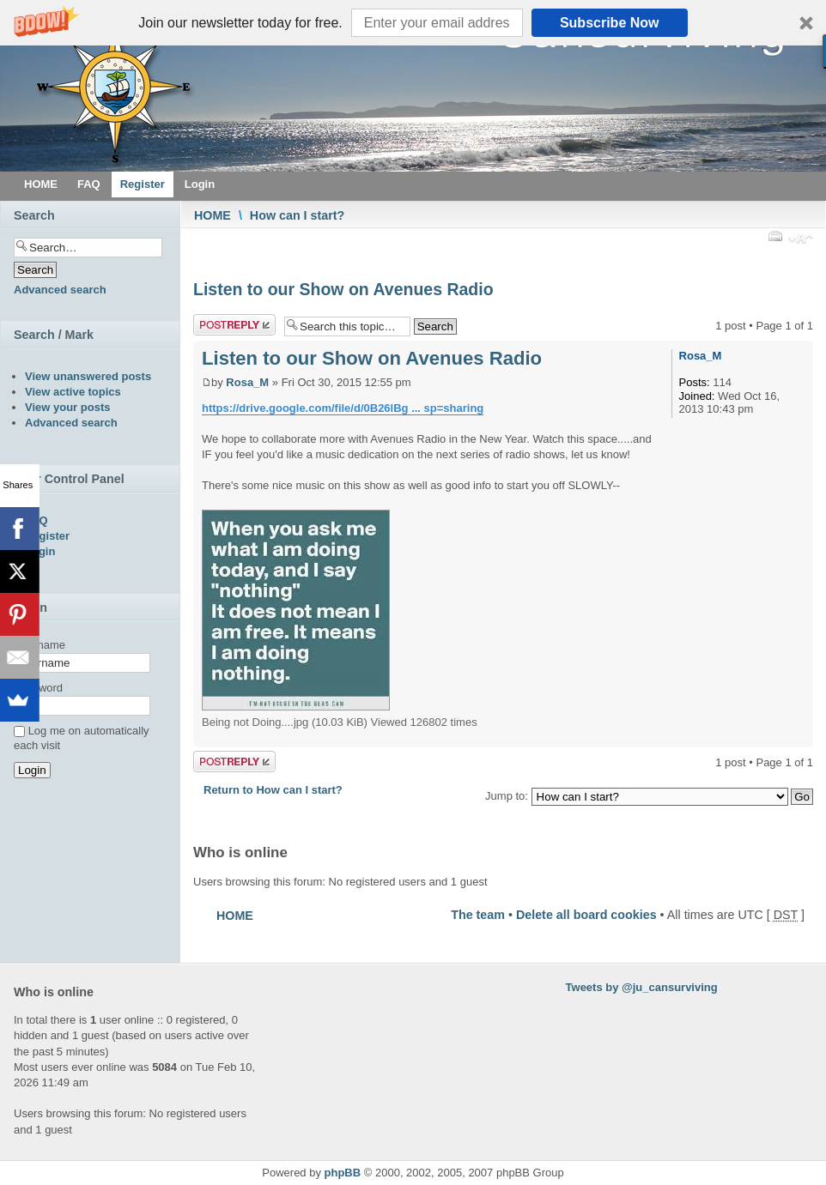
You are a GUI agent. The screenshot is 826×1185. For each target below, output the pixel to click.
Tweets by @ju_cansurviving (642, 987)
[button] (413, 22)
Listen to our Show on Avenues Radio (343, 289)
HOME (212, 215)
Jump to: (506, 795)
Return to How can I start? (273, 789)
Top (800, 738)
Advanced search (60, 289)
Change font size (800, 240)
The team (478, 915)
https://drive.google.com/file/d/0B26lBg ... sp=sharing (342, 408)
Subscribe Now (609, 22)
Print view (774, 236)
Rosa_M (247, 382)
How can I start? (297, 215)
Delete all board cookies (586, 915)
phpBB (343, 1172)
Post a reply (234, 325)
